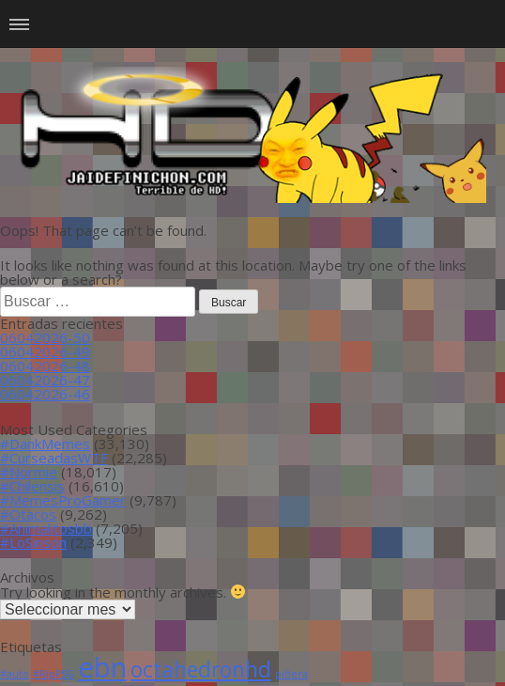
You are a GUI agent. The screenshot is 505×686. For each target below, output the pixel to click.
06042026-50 (45, 337)
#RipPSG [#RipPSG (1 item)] (53, 673)
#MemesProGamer (63, 500)
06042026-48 (45, 365)
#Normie (28, 471)
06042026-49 (45, 351)
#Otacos (28, 514)
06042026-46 (45, 393)
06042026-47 (45, 379)
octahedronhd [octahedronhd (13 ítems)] (200, 669)
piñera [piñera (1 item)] (291, 673)
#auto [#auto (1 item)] (14, 673)
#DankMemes (45, 443)
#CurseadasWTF (54, 457)
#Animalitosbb (46, 528)
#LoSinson (33, 542)
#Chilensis (32, 485)
